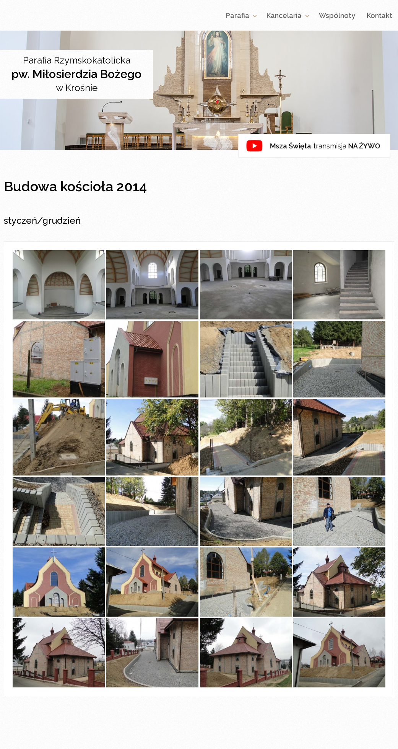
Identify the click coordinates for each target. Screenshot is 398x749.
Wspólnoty (337, 15)
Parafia (237, 15)
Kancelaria (284, 15)
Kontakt (379, 15)
